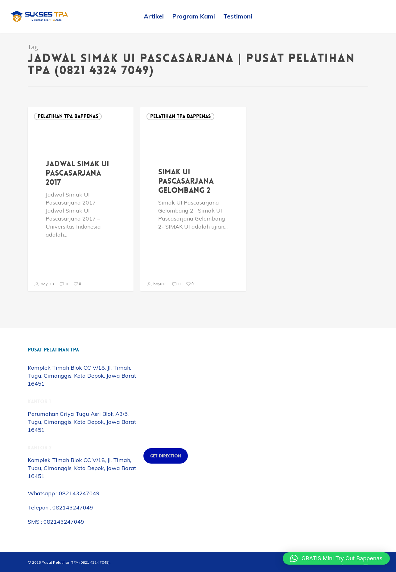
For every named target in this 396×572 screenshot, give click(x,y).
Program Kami (193, 16)
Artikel (154, 16)
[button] (336, 558)
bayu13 (44, 284)
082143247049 (79, 493)
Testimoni (237, 16)
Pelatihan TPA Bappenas (68, 116)
